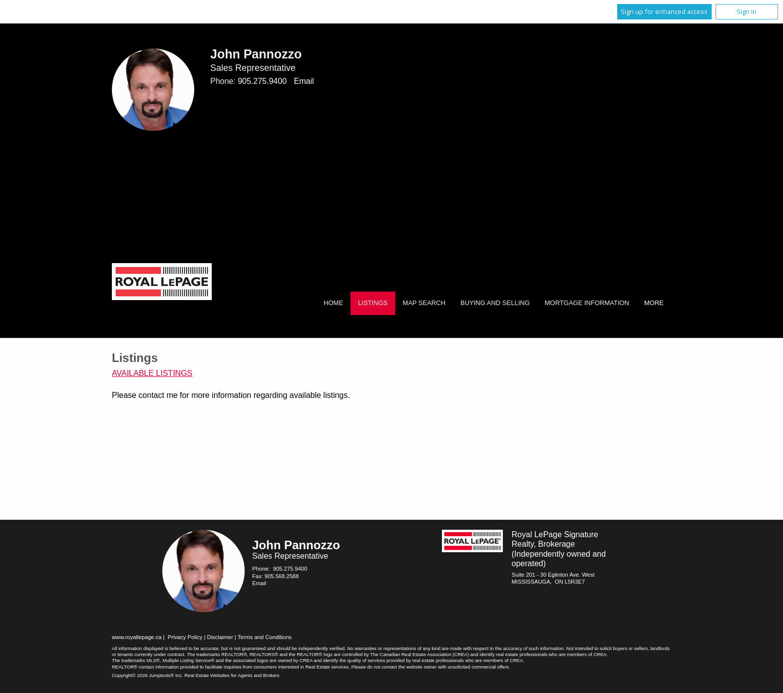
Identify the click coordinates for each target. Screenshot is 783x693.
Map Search (423, 303)
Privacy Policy (185, 637)
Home (333, 303)
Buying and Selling (495, 303)
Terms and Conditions (265, 637)
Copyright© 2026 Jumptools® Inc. (147, 675)
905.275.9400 (262, 81)
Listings (373, 303)
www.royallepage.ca (137, 637)
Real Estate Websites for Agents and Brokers (231, 675)
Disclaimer (220, 637)
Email (304, 81)
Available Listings (152, 373)
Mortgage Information (587, 303)
